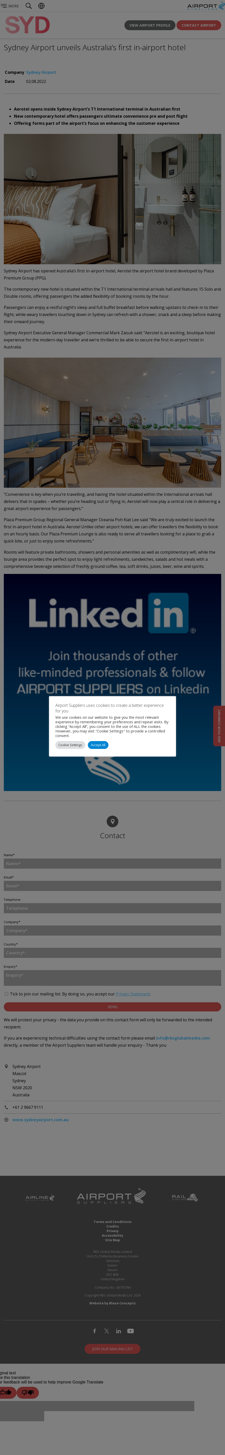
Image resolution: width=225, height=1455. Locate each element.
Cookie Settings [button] (70, 745)
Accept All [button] (98, 745)
